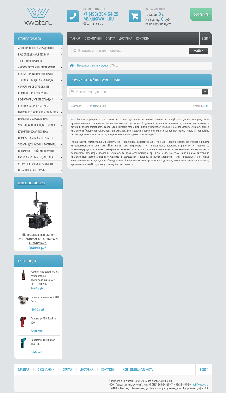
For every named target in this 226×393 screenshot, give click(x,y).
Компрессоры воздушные (34, 93)
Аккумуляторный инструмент (36, 67)
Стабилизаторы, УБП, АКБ (33, 106)
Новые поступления (31, 183)
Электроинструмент (30, 61)
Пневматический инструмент (36, 151)
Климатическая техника (33, 131)
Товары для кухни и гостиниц (37, 144)
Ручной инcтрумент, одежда (35, 157)
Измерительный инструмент (93, 65)
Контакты (142, 38)
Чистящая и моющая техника (36, 125)
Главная (75, 38)
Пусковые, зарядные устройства (38, 112)
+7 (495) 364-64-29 (100, 14)
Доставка (125, 38)
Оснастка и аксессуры (31, 170)
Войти (206, 38)
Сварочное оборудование (33, 86)
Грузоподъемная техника (33, 54)
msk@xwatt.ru (98, 19)
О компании (93, 38)
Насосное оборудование (33, 119)
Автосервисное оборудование (36, 48)
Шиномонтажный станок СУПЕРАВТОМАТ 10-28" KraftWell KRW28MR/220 (38, 239)
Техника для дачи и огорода (36, 80)
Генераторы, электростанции (35, 99)
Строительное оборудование (35, 164)
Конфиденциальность (138, 370)
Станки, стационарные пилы (35, 74)
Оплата (110, 38)
